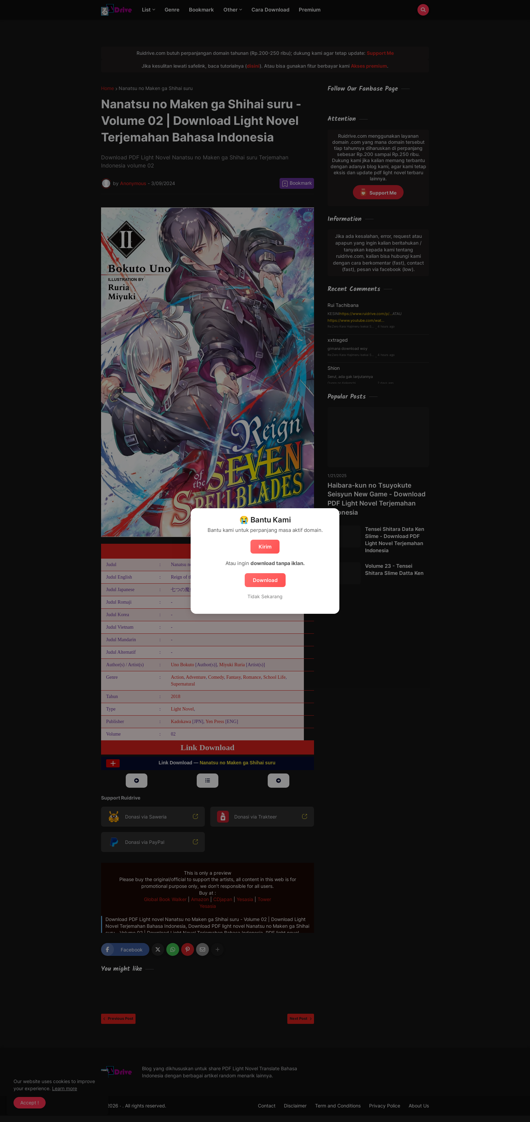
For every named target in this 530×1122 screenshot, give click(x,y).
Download (265, 580)
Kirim (265, 546)
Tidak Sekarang (265, 596)
